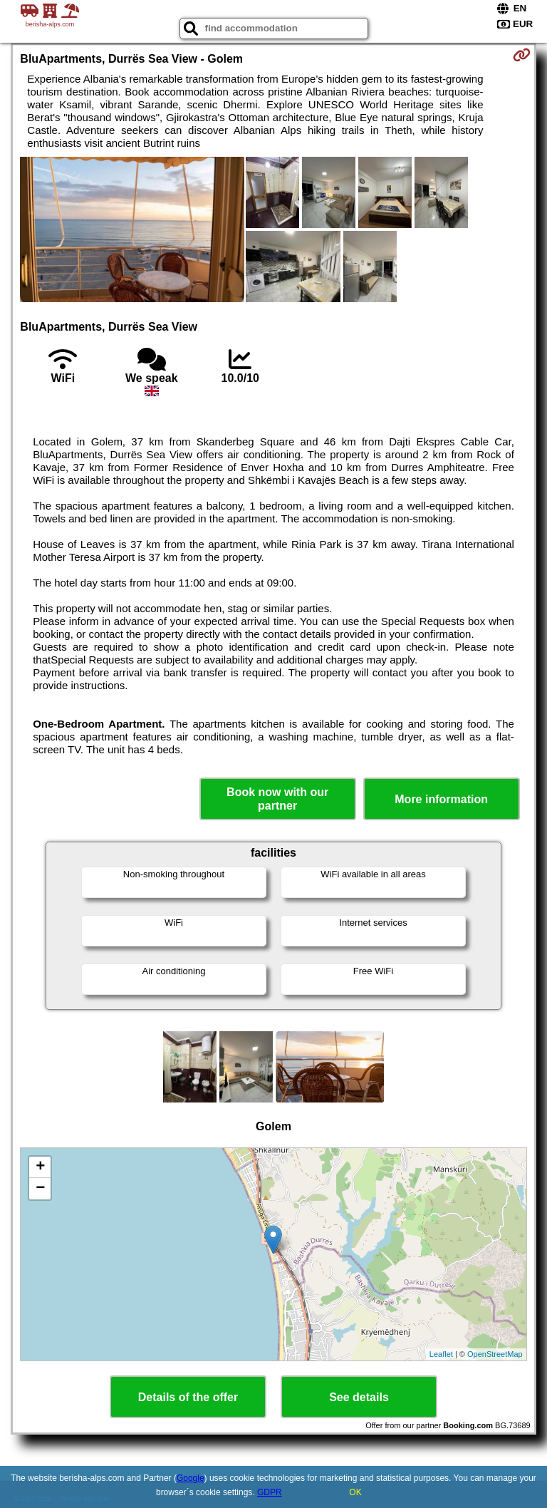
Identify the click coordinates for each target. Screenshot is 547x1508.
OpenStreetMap (495, 1354)
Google (190, 1478)
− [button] (40, 1188)
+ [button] (40, 1167)
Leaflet (441, 1354)
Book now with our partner (277, 799)
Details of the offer (188, 1397)
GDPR (269, 1492)
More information (441, 799)
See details (359, 1397)
